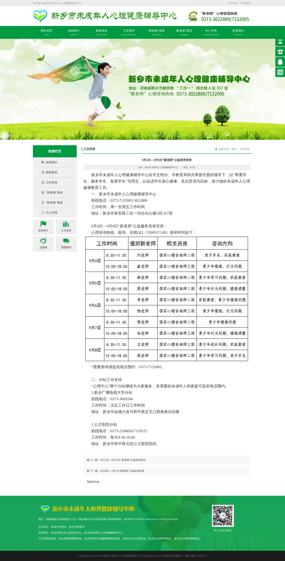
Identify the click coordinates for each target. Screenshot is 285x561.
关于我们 (233, 3)
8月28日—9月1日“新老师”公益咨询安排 (122, 471)
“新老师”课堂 (50, 202)
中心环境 (47, 212)
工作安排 (47, 182)
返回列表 (92, 482)
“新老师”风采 (50, 192)
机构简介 (48, 162)
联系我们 (246, 3)
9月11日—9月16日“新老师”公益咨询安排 (123, 460)
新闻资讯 (47, 172)
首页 (233, 149)
